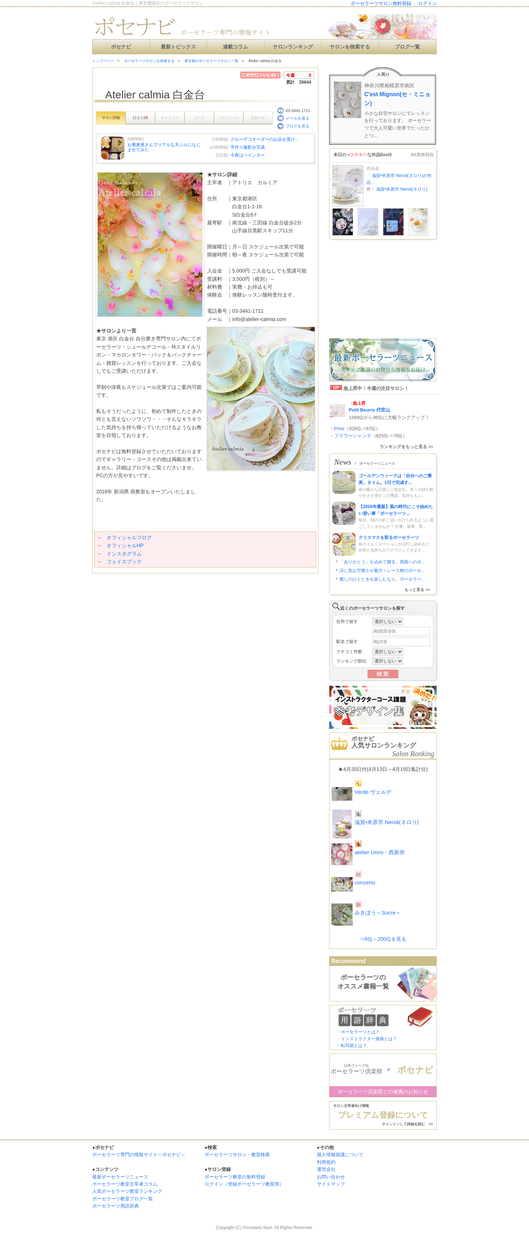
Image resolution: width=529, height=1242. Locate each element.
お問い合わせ (331, 1177)
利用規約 (326, 1162)
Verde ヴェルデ (373, 792)
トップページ (103, 61)
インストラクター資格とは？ (369, 1038)
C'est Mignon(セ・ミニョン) (397, 98)
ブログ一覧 (407, 47)
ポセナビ (121, 47)
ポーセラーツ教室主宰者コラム (125, 1184)
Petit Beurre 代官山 (369, 410)
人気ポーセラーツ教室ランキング (127, 1191)
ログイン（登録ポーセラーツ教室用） (244, 1184)
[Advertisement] (176, 588)
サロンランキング (293, 47)
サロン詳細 (111, 118)
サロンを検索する (350, 47)
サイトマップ (331, 1184)
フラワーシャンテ (352, 435)
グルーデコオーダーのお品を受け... (264, 139)
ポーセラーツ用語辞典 (115, 1206)
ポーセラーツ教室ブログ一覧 (122, 1198)
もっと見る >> (417, 589)
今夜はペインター (247, 155)
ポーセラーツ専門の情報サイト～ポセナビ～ (139, 1154)
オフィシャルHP (125, 545)
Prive (339, 428)
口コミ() (140, 118)
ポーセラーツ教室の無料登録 (235, 1177)
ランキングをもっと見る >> (406, 447)
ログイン (427, 3)
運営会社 (326, 1169)
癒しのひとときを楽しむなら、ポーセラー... (382, 579)
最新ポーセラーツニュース (120, 1177)
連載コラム (235, 47)
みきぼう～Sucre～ (378, 913)
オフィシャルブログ (129, 537)
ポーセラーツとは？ (360, 1031)
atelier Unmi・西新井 (380, 852)
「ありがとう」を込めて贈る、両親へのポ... (382, 561)
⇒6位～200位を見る (383, 939)
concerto (365, 882)
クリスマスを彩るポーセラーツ (389, 537)
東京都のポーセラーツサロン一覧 (211, 61)
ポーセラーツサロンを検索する (149, 61)
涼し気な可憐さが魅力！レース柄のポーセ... (382, 570)
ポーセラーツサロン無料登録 (381, 3)
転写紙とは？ (354, 1045)
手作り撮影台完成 (247, 147)
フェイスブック (124, 561)
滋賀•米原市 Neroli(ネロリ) (401, 189)
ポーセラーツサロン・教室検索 (237, 1154)
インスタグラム (124, 554)
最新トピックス (178, 47)
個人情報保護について (340, 1154)
